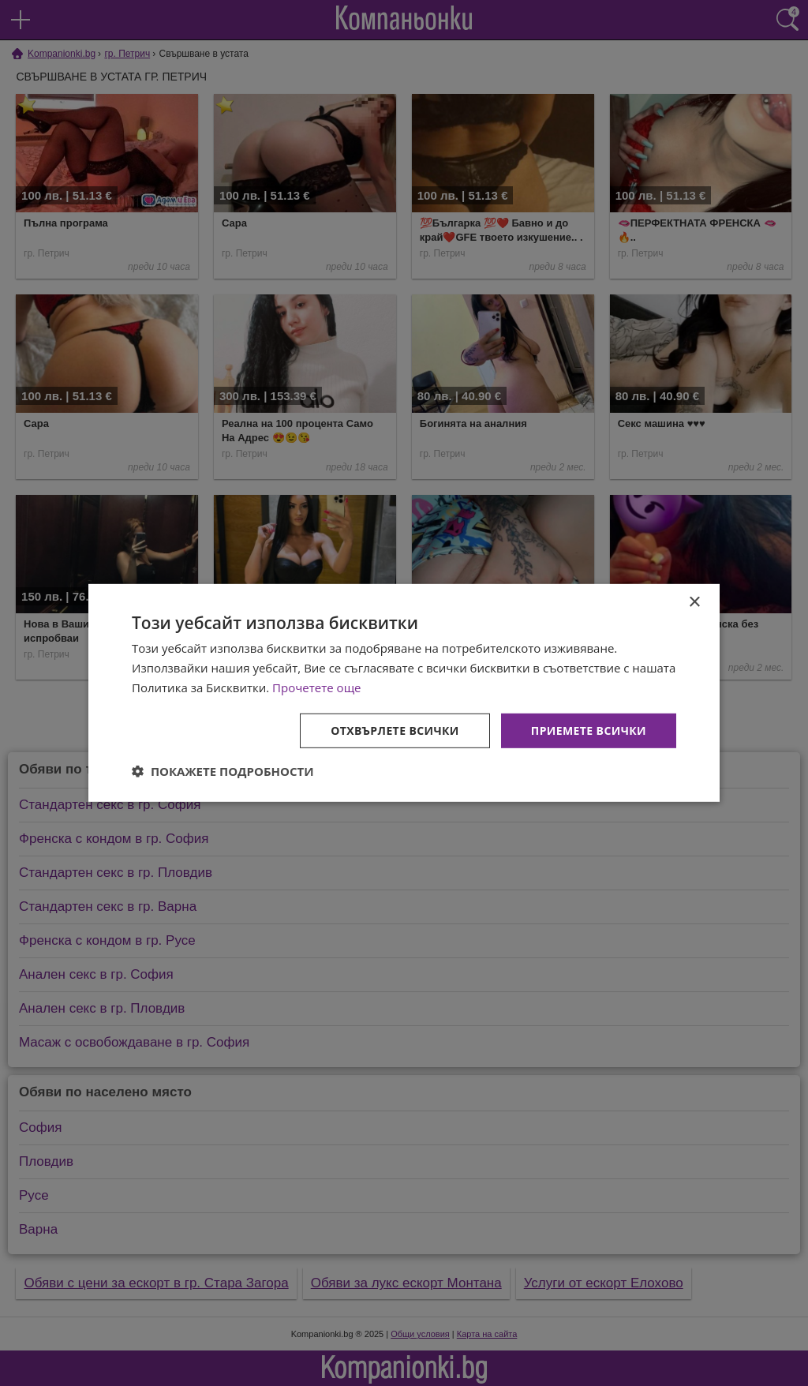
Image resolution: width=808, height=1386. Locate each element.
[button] (223, 771)
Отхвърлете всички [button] (395, 729)
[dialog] (404, 693)
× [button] (694, 603)
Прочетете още (316, 687)
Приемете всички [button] (588, 729)
